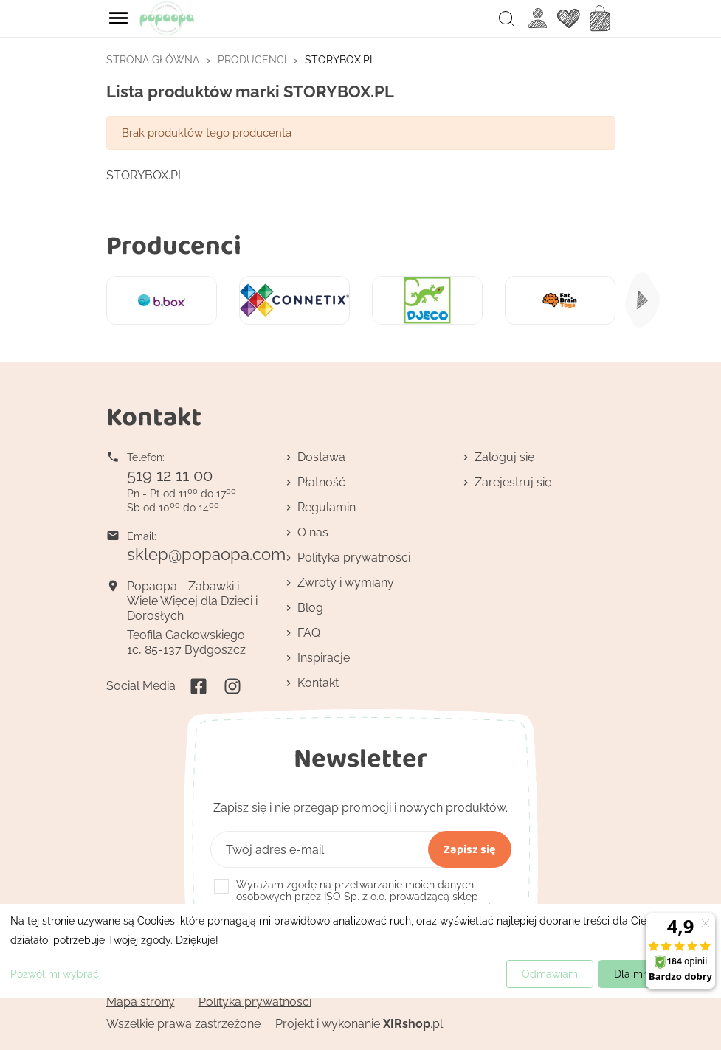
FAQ (308, 633)
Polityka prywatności (353, 557)
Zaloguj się (504, 457)
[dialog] (360, 951)
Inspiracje (323, 658)
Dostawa (321, 457)
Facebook (198, 686)
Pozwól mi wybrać (54, 974)
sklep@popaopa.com (206, 554)
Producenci (173, 244)
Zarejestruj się (513, 482)
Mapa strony (140, 1002)
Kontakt (318, 683)
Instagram (232, 686)
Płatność (321, 482)
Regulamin (326, 507)
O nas (312, 532)
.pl (413, 1024)
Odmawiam (550, 974)
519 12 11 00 (170, 475)
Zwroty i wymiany (345, 583)
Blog (310, 608)
